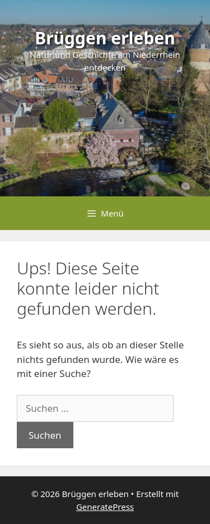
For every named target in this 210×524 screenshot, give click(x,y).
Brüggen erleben (105, 37)
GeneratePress (105, 506)
